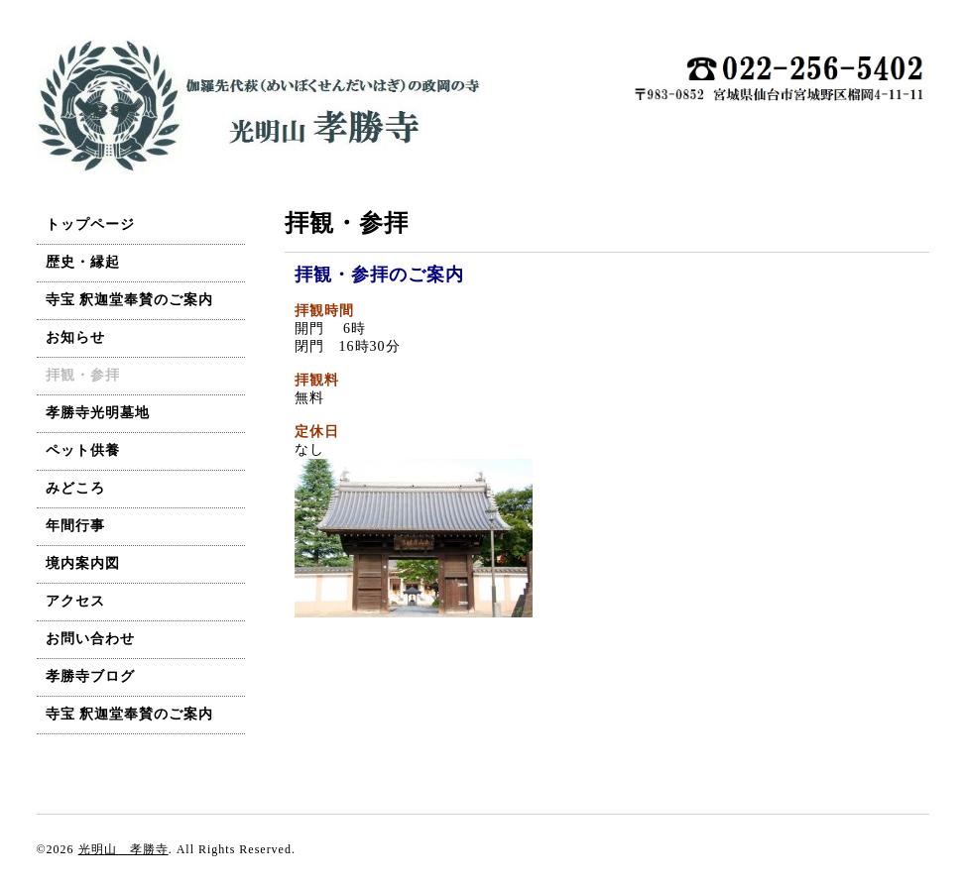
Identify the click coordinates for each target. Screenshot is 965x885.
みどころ (75, 488)
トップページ (90, 224)
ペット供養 (83, 450)
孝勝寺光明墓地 (98, 412)
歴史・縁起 (83, 262)
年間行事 (75, 525)
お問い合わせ (90, 638)
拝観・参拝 (83, 375)
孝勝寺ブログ (90, 676)
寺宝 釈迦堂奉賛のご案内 (130, 299)
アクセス (75, 601)
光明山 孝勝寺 (123, 849)
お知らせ (75, 337)
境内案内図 (83, 563)
